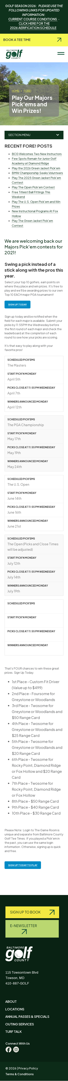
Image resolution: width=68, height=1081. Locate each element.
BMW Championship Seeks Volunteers (37, 173)
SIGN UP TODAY (17, 304)
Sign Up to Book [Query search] (25, 912)
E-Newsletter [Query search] (23, 925)
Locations (14, 1009)
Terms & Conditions (19, 1074)
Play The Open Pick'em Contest (33, 187)
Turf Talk (13, 1031)
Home (15, 90)
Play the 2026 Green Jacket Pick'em (36, 168)
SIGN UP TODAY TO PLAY (22, 865)
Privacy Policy (28, 1068)
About (11, 1001)
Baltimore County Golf (17, 52)
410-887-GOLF (17, 983)
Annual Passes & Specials (27, 1016)
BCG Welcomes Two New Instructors (37, 154)
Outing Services (19, 1024)
